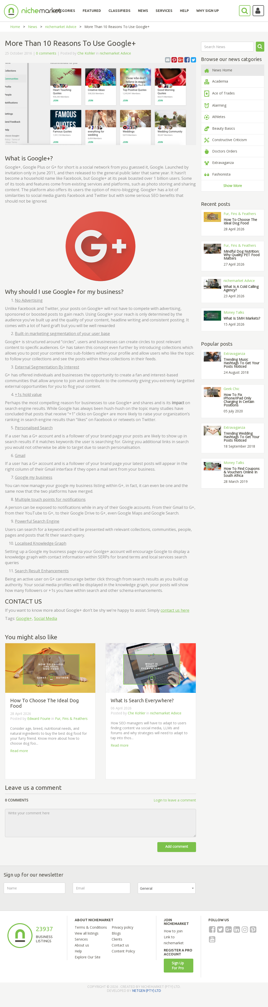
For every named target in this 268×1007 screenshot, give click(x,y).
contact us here (175, 610)
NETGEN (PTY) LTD (146, 991)
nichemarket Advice (60, 26)
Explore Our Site (87, 957)
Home (15, 26)
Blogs (116, 933)
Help (78, 951)
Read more (19, 750)
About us (82, 945)
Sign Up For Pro (178, 965)
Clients (117, 939)
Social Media (45, 618)
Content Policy (123, 951)
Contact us (120, 945)
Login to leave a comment (175, 800)
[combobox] (167, 888)
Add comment (176, 846)
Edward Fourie (38, 718)
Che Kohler (86, 53)
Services (81, 939)
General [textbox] (146, 888)
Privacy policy (122, 927)
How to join (173, 931)
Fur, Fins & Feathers (71, 718)
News (32, 26)
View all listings (87, 933)
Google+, (24, 618)
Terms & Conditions (91, 927)
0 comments (46, 53)
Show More (232, 185)
